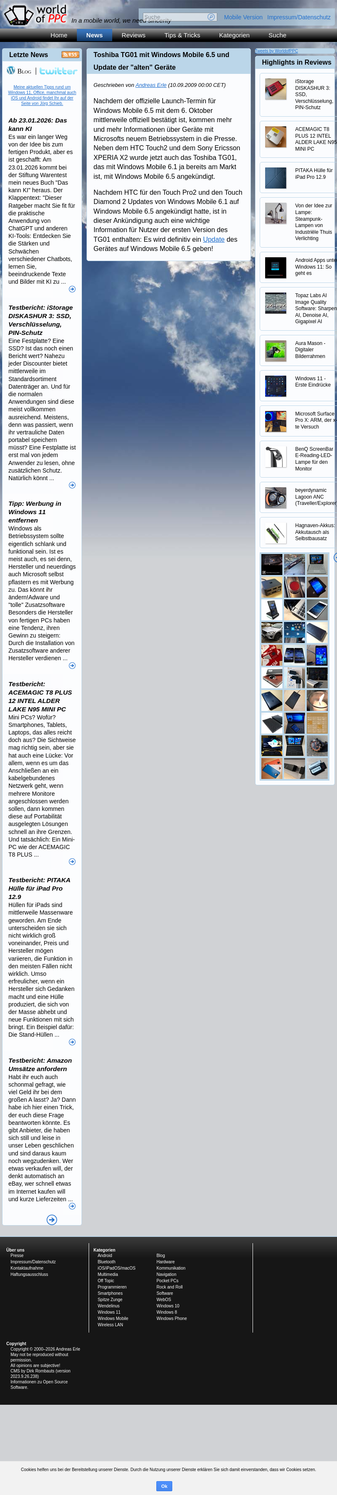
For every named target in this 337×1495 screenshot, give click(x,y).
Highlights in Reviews (297, 62)
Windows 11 (108, 1312)
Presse (17, 1255)
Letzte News (28, 54)
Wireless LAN (110, 1324)
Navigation (166, 1274)
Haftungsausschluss (29, 1274)
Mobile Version (243, 17)
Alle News (52, 1220)
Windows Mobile (112, 1318)
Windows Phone (171, 1318)
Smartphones (109, 1293)
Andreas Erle (150, 85)
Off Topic (105, 1280)
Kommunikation (170, 1268)
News (94, 35)
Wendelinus (108, 1306)
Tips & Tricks (182, 35)
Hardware (165, 1262)
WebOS (163, 1299)
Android (104, 1255)
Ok (164, 1486)
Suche (278, 35)
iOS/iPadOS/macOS (116, 1268)
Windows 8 (166, 1312)
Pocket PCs (167, 1280)
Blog (18, 71)
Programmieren (111, 1287)
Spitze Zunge (109, 1299)
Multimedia (107, 1274)
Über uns (15, 1250)
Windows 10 (167, 1306)
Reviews (134, 35)
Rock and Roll (169, 1287)
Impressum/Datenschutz (299, 17)
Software (164, 1293)
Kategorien (234, 35)
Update (214, 239)
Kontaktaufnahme (27, 1268)
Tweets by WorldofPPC (276, 51)
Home (58, 35)
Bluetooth (106, 1262)
